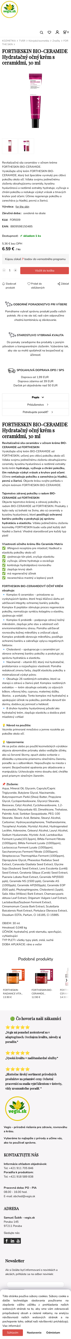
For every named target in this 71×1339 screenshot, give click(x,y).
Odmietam (53, 1332)
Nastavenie (34, 1332)
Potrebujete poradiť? (35, 412)
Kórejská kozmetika (39, 40)
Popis (35, 397)
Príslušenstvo (35, 405)
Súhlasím (12, 1332)
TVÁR (22, 40)
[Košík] (66, 32)
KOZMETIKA (9, 40)
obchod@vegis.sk (24, 1196)
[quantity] (9, 270)
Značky (56, 40)
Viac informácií (11, 1326)
